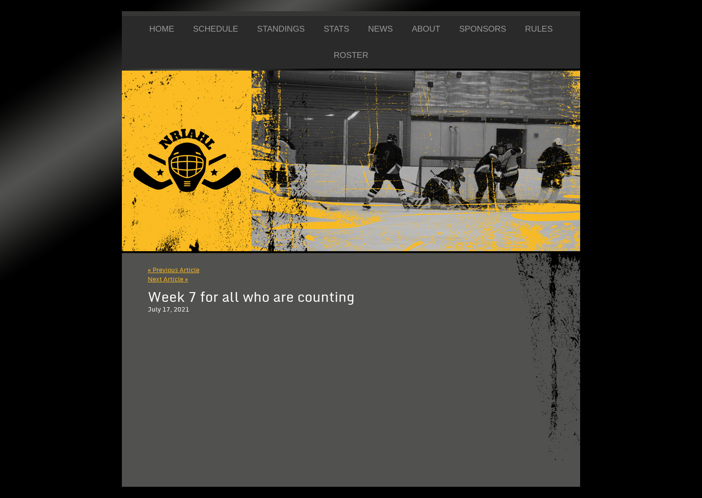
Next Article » (168, 279)
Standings (281, 29)
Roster (351, 55)
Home (161, 29)
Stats (336, 29)
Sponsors (482, 29)
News (380, 29)
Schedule (215, 29)
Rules (539, 29)
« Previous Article (173, 270)
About (426, 29)
